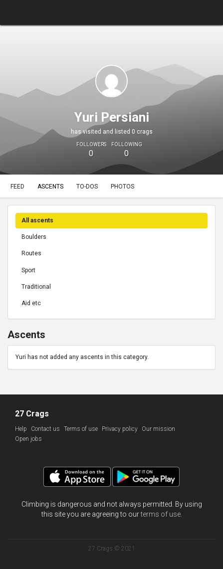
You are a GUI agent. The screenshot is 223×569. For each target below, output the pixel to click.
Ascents (50, 186)
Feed (17, 186)
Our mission (158, 428)
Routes (31, 253)
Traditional (36, 286)
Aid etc (31, 303)
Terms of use (81, 428)
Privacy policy (120, 428)
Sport (28, 270)
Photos (122, 186)
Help (21, 428)
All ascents (37, 220)
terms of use (161, 514)
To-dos (87, 186)
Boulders (33, 236)
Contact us (45, 428)
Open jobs (28, 438)
